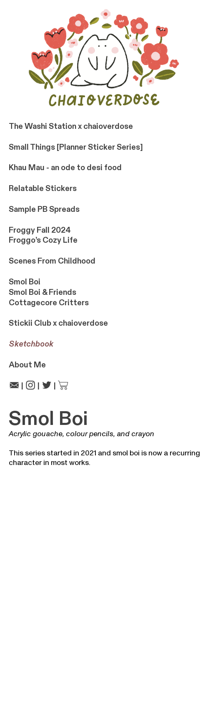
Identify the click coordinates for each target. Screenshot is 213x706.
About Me (27, 364)
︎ (14, 385)
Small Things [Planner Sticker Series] (76, 147)
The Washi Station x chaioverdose (71, 126)
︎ (46, 385)
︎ (30, 385)
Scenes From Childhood (52, 261)
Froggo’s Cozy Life (43, 240)
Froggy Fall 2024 (40, 230)
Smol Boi (24, 281)
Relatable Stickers (43, 188)
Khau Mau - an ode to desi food (65, 167)
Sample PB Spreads (44, 209)
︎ (63, 385)
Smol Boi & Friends (42, 292)
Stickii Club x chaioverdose (58, 323)
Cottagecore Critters (49, 302)
